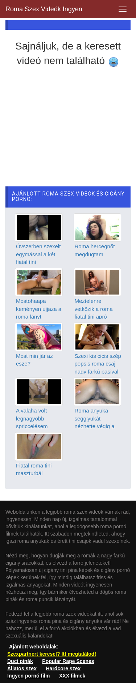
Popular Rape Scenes (68, 661)
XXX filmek (72, 676)
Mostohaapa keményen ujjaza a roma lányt (38, 309)
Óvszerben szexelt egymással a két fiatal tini (38, 254)
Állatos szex (22, 668)
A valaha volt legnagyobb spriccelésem (32, 418)
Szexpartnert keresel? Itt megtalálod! (51, 654)
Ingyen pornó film (28, 676)
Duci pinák (20, 661)
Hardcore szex (63, 668)
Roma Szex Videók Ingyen (43, 9)
